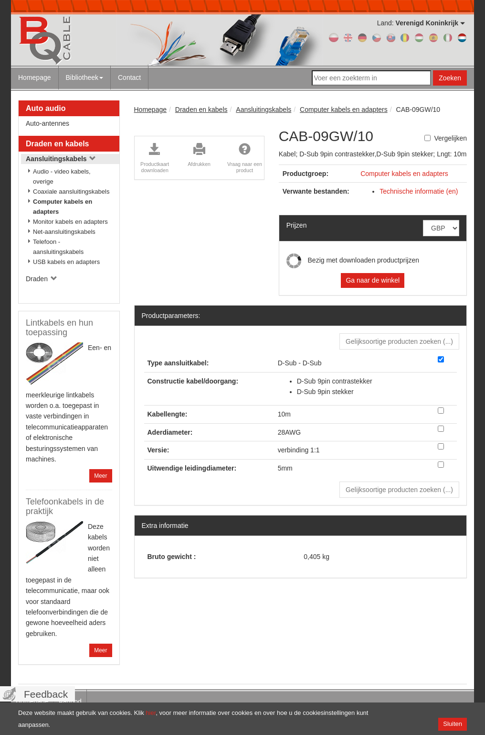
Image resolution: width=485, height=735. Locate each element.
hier (151, 712)
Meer (100, 475)
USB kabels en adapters (66, 261)
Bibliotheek (85, 77)
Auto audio (46, 108)
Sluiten (452, 723)
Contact (129, 77)
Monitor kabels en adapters (70, 221)
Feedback (46, 694)
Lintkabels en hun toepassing (59, 327)
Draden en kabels (57, 144)
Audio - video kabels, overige (62, 176)
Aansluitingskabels (61, 159)
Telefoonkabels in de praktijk (65, 506)
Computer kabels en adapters (62, 206)
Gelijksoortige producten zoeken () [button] (399, 341)
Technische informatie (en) (419, 191)
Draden (41, 279)
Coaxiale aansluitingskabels (71, 191)
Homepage (34, 77)
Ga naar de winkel (373, 280)
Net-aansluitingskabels (64, 231)
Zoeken (450, 78)
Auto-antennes (47, 123)
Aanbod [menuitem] (70, 701)
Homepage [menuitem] (32, 701)
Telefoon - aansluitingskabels (58, 246)
